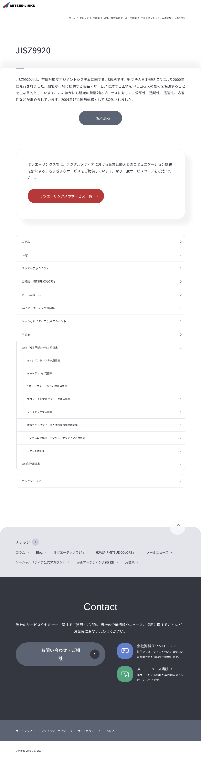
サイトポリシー (87, 731)
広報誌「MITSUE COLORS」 (39, 281)
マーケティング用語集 (39, 373)
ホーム (72, 17)
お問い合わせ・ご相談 (60, 654)
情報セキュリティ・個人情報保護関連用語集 (52, 425)
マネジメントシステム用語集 (156, 17)
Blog (25, 255)
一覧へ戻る (101, 118)
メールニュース (31, 295)
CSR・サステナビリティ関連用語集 (47, 386)
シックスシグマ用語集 (39, 412)
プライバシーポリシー (55, 731)
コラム (26, 241)
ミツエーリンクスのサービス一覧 (65, 195)
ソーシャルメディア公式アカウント (41, 562)
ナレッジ (84, 17)
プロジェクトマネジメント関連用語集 (48, 399)
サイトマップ (24, 731)
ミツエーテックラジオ (35, 268)
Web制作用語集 (31, 463)
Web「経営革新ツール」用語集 (120, 17)
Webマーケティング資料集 (38, 308)
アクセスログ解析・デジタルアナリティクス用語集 (56, 438)
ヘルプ (110, 731)
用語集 (96, 17)
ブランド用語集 (36, 451)
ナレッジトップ (31, 481)
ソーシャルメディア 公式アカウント (44, 321)
